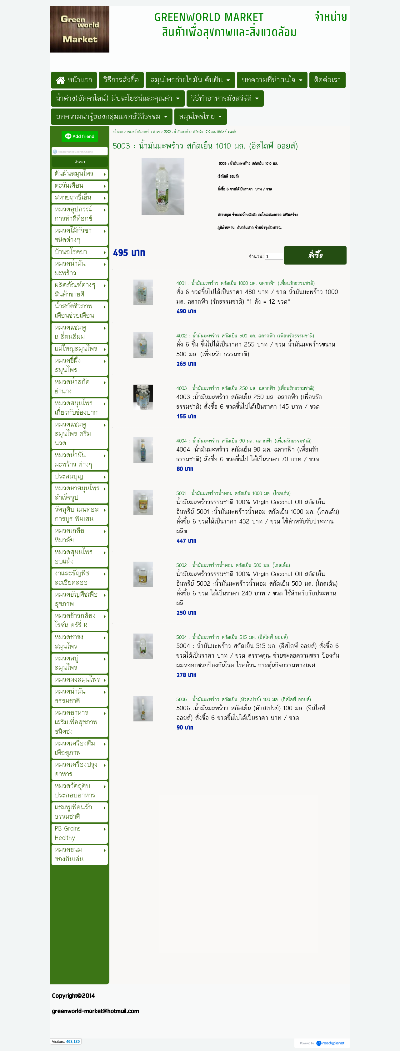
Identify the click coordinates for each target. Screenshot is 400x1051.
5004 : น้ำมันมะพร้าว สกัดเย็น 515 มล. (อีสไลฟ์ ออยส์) (232, 637)
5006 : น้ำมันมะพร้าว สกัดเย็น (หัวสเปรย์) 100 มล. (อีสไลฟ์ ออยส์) (243, 699)
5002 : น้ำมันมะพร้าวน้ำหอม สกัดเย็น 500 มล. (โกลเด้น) (233, 565)
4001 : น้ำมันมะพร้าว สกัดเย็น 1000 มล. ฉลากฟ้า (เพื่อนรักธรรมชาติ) (245, 283)
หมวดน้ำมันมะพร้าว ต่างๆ (143, 131)
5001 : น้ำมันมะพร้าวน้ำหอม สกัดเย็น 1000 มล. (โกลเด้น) (233, 493)
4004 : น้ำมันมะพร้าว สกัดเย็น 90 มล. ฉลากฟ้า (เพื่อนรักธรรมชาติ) (244, 441)
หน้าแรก (117, 131)
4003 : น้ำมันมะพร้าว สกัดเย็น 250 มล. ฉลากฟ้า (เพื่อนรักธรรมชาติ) (245, 388)
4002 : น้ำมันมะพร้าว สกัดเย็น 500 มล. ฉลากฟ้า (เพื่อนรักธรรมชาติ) (245, 336)
